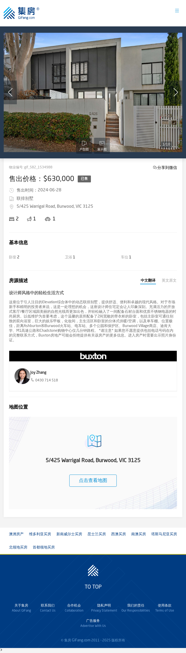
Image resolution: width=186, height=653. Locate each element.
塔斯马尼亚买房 (164, 534)
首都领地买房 (44, 547)
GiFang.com (81, 640)
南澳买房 (138, 534)
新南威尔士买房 (69, 534)
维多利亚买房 (40, 534)
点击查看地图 (93, 480)
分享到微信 (167, 167)
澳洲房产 (16, 534)
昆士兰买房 (96, 534)
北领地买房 (18, 547)
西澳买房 (118, 534)
